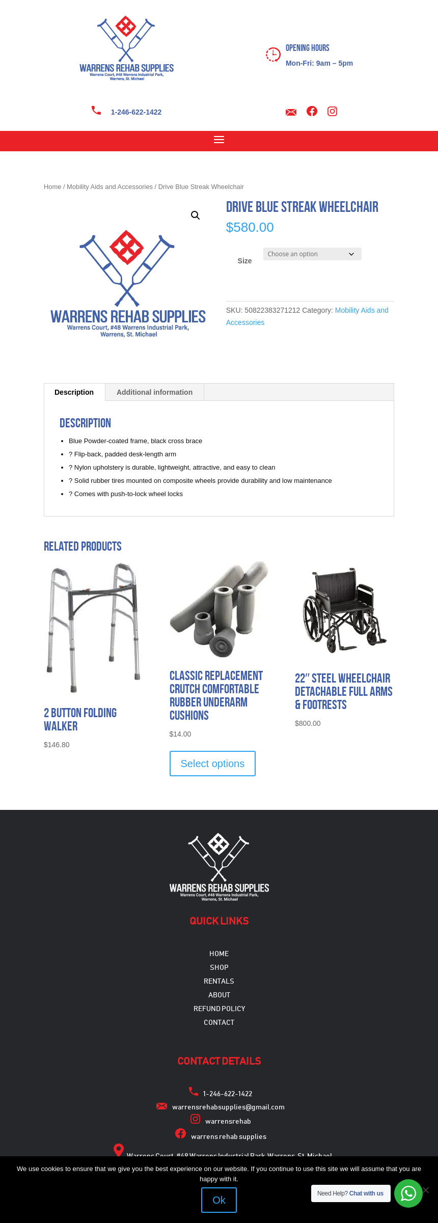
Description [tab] (74, 392)
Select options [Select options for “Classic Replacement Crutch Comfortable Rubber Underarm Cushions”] (213, 763)
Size (245, 261)
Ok (219, 1200)
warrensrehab (228, 1121)
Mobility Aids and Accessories (110, 187)
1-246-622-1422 (136, 112)
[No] (425, 1190)
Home (52, 187)
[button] (195, 215)
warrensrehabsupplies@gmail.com (228, 1107)
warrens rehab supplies (228, 1136)
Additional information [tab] (155, 392)
